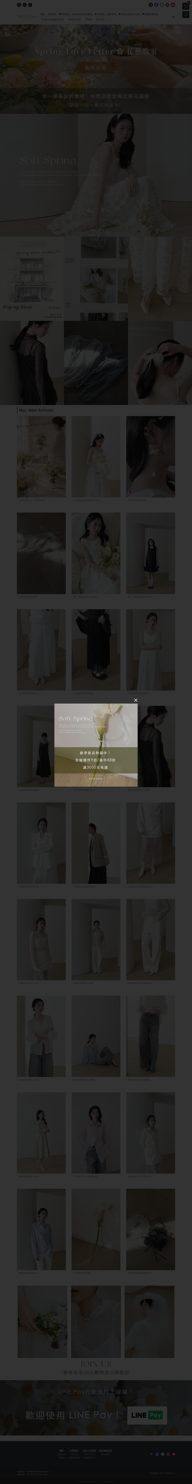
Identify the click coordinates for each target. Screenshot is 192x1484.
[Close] (136, 700)
